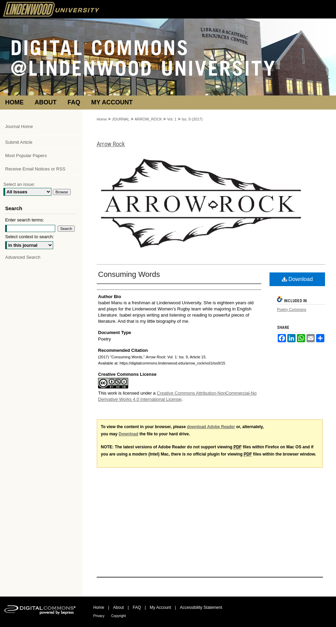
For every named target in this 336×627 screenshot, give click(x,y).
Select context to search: (29, 236)
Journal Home (19, 126)
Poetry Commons (291, 309)
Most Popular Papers (26, 155)
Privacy (99, 616)
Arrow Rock (111, 144)
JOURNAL (120, 119)
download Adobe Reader (211, 426)
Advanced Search (22, 257)
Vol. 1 (172, 119)
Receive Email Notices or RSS (35, 168)
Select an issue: (19, 184)
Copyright (118, 616)
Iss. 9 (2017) (192, 119)
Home (102, 119)
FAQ (137, 607)
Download (297, 279)
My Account (160, 607)
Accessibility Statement (201, 607)
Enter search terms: (24, 219)
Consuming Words (129, 274)
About (118, 607)
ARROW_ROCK (148, 119)
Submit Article (18, 142)
